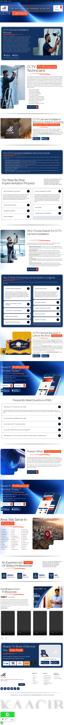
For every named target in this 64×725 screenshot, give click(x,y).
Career (48, 8)
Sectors (27, 8)
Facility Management (34, 8)
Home (12, 8)
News (41, 8)
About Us (17, 8)
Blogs (44, 8)
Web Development (36, 695)
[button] (2, 638)
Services (23, 8)
